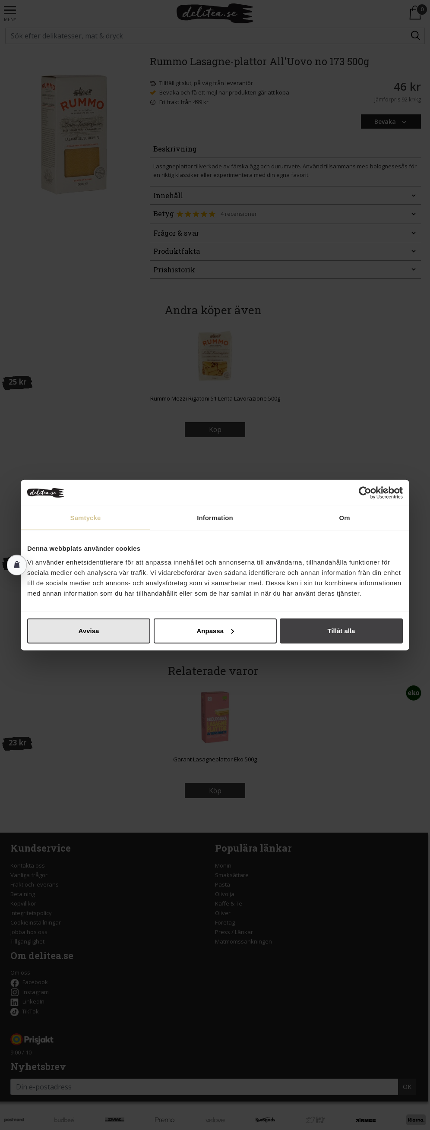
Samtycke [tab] (85, 517)
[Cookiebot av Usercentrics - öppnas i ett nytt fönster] (365, 492)
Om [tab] (344, 517)
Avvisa (89, 630)
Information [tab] (215, 517)
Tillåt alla (341, 630)
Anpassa (215, 630)
